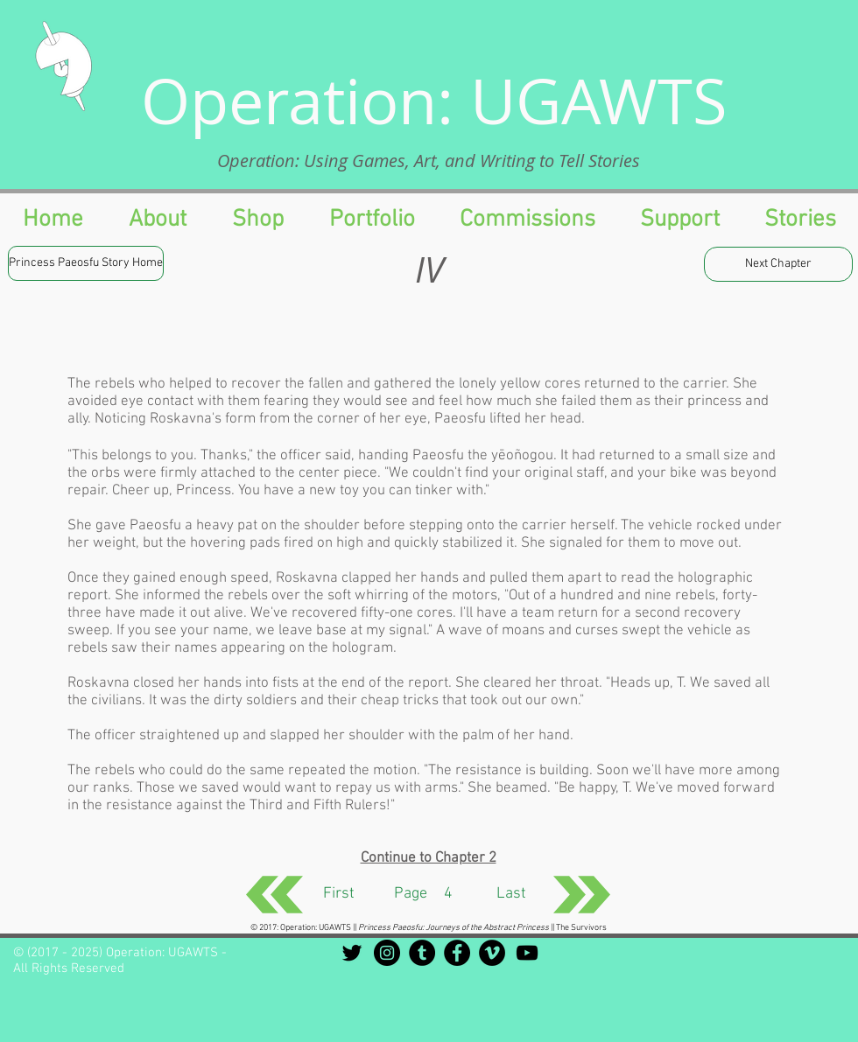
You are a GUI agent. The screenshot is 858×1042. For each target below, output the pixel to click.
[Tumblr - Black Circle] (422, 953)
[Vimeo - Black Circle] (492, 953)
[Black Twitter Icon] (352, 953)
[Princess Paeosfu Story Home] (86, 263)
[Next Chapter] (778, 264)
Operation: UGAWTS (434, 101)
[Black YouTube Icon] (527, 953)
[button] (679, 219)
